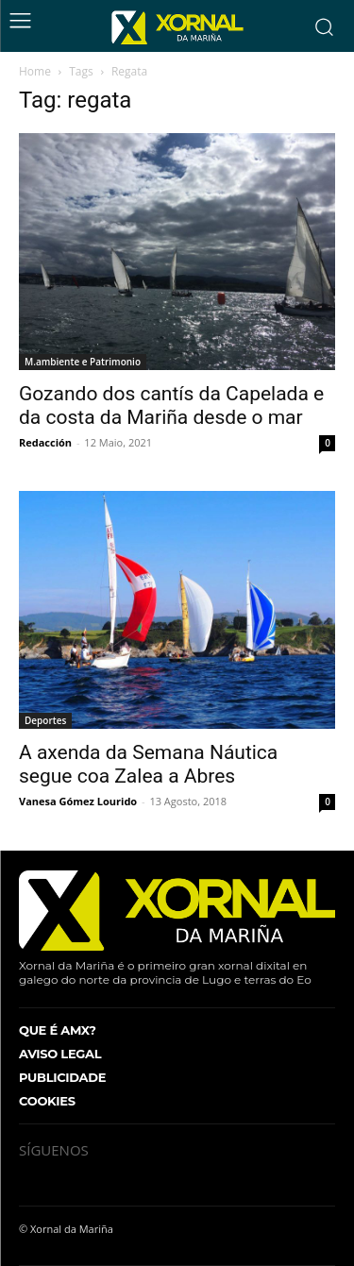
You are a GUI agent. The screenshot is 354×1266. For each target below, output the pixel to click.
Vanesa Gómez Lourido (78, 801)
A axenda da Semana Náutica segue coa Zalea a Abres (148, 764)
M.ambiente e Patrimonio (83, 361)
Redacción (45, 442)
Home (35, 71)
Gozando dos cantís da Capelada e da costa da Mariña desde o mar (171, 405)
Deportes (45, 720)
